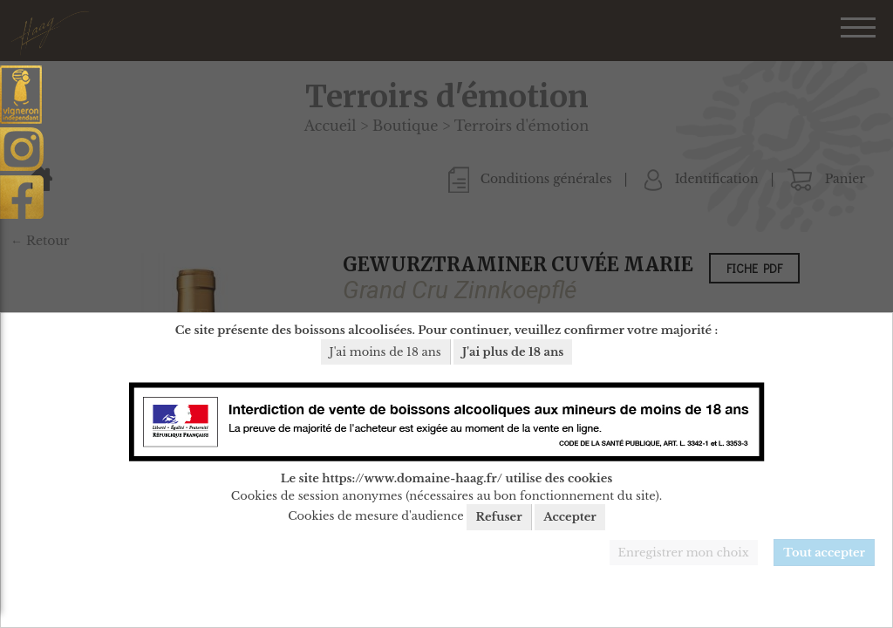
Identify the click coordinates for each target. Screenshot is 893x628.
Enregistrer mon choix (683, 552)
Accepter (569, 516)
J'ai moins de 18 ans (385, 352)
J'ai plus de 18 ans (512, 352)
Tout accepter (824, 552)
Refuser (498, 516)
